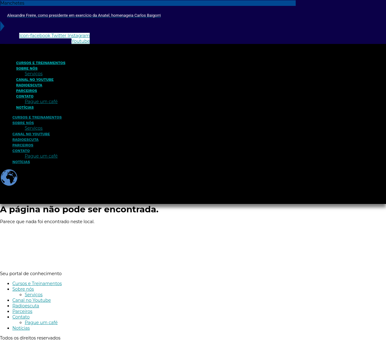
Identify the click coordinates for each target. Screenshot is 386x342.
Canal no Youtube (35, 79)
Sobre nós (26, 68)
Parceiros (26, 91)
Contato (24, 96)
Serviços (34, 73)
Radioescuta (29, 85)
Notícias (25, 107)
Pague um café (41, 101)
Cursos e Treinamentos (40, 63)
